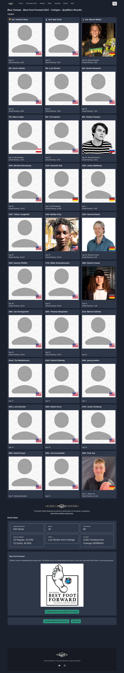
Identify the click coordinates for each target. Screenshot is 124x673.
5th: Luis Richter (52, 68)
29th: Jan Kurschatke (55, 453)
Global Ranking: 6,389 (16, 111)
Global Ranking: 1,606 (89, 62)
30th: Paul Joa (88, 453)
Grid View (75, 621)
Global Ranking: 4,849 (16, 62)
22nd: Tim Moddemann (19, 360)
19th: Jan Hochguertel (19, 312)
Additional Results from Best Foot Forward (61, 611)
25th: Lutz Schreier (17, 407)
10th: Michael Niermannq (20, 166)
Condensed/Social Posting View (56, 621)
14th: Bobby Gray (53, 214)
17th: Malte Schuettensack (57, 263)
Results (65, 3)
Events (21, 3)
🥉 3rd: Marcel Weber (92, 19)
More (72, 3)
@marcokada (18, 157)
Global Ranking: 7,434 (89, 111)
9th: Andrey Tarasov (91, 117)
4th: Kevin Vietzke (17, 68)
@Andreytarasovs (94, 157)
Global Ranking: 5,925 (52, 62)
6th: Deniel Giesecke (91, 68)
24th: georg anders (90, 360)
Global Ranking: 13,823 (17, 208)
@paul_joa (91, 494)
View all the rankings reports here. (62, 513)
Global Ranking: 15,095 (53, 208)
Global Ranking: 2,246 (16, 160)
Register (42, 3)
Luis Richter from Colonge (61, 539)
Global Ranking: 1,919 (89, 160)
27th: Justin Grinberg (91, 407)
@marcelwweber (93, 60)
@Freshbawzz (56, 206)
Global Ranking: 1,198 (89, 306)
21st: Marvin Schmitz (91, 312)
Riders (50, 3)
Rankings (57, 3)
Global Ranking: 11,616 (90, 496)
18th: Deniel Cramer (91, 263)
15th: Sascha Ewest (91, 214)
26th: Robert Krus (53, 407)
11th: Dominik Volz (53, 166)
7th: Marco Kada (16, 117)
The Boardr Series (31, 3)
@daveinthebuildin (20, 496)
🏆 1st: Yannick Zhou (18, 19)
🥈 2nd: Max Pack (53, 19)
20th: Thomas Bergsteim (56, 312)
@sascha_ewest (93, 255)
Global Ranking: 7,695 (89, 208)
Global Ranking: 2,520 (89, 257)
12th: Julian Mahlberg (92, 166)
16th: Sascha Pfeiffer (18, 263)
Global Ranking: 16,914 (17, 257)
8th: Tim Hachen (52, 117)
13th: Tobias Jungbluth (19, 214)
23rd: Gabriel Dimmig (55, 360)
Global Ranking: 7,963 (52, 111)
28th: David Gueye (17, 453)
